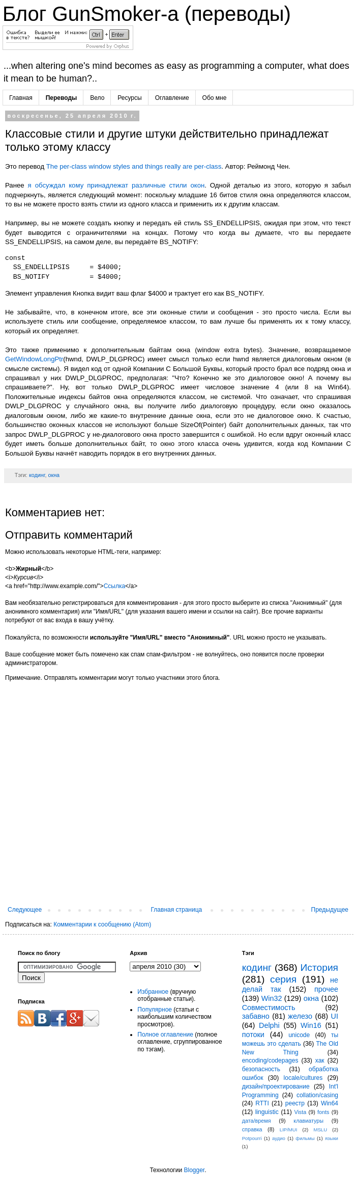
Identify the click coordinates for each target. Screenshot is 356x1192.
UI (334, 1016)
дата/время (256, 1121)
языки (331, 1138)
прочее (326, 989)
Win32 (271, 998)
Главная (21, 97)
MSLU (320, 1129)
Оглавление (172, 97)
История (319, 967)
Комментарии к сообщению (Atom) (102, 924)
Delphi (269, 1025)
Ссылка (114, 586)
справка (252, 1129)
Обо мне (214, 97)
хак (319, 1060)
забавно (256, 1016)
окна (54, 475)
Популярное (154, 1009)
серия (283, 979)
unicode (299, 1035)
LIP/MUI (289, 1129)
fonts (323, 1112)
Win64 (329, 1103)
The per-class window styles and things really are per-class (134, 166)
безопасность (261, 1069)
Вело (97, 97)
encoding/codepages (270, 1060)
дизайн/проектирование (276, 1086)
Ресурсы (129, 97)
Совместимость (268, 1007)
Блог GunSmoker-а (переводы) (147, 14)
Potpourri (252, 1138)
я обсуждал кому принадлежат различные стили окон (116, 185)
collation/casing (317, 1095)
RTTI (262, 1103)
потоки (253, 1034)
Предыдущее (329, 909)
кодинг (37, 475)
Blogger (194, 1170)
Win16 (311, 1025)
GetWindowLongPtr (34, 359)
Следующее (25, 909)
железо (300, 1016)
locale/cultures (303, 1077)
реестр (295, 1103)
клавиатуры (308, 1121)
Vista (300, 1112)
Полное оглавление (165, 1034)
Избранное (152, 991)
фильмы (304, 1138)
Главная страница (176, 909)
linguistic (267, 1112)
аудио (278, 1138)
